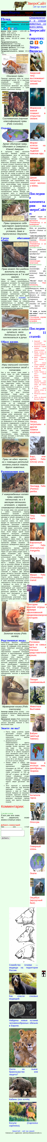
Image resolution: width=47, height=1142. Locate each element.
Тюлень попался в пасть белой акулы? (40, 373)
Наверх (44, 973)
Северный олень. (37, 846)
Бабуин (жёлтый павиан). (37, 734)
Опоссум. (37, 820)
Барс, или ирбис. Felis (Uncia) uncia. (37, 458)
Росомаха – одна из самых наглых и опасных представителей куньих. (37, 647)
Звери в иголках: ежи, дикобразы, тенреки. (37, 765)
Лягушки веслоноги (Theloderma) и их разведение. (37, 221)
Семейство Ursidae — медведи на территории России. (23, 968)
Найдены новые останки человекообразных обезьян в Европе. (23, 1023)
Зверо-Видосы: (10, 12)
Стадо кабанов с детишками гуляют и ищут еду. (40, 368)
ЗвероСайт (36, 3)
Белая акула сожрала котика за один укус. (40, 390)
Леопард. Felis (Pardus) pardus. (37, 487)
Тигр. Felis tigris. (37, 516)
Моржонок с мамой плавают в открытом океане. (37, 112)
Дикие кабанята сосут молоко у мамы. (37, 180)
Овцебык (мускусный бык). (37, 899)
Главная (38, 12)
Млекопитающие (20, 22)
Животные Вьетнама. (37, 706)
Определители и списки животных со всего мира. (37, 22)
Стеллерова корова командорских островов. (37, 319)
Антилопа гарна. (37, 795)
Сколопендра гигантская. (34, 262)
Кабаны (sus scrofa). (19, 1099)
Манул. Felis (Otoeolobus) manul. (37, 576)
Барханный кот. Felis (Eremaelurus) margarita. (37, 545)
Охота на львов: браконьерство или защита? (23, 1072)
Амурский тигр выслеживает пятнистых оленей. (37, 77)
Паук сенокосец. (37, 284)
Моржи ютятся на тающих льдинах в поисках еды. (37, 147)
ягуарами (22, 297)
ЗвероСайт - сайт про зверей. (23, 1131)
